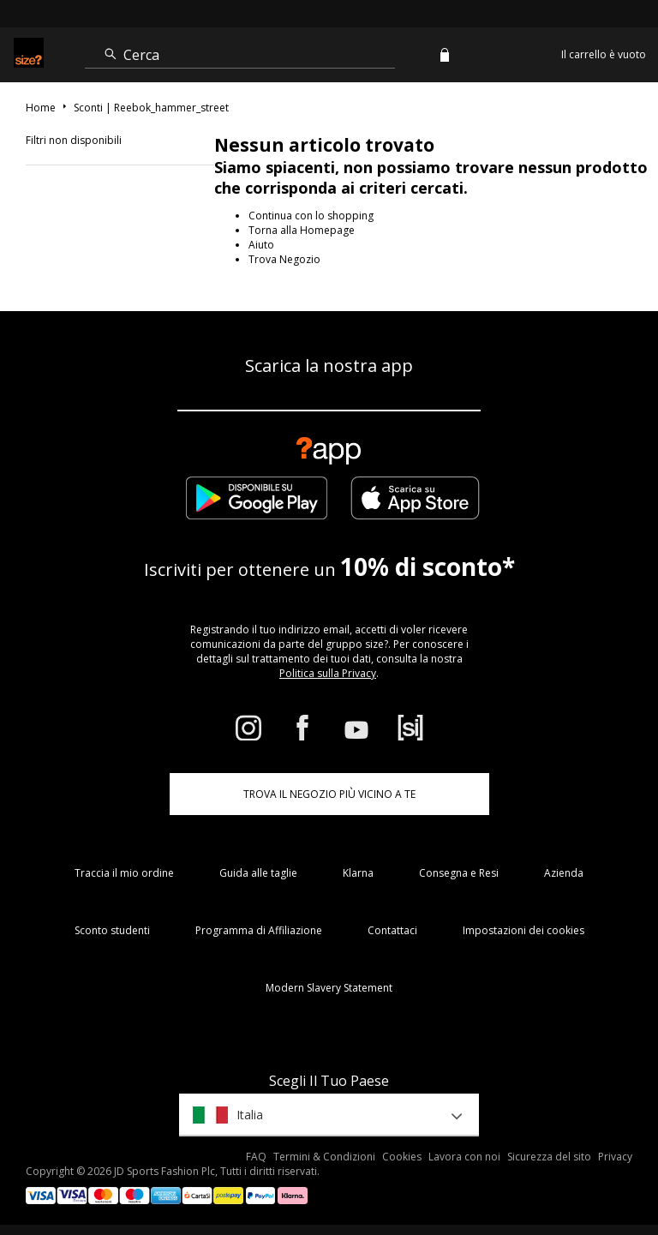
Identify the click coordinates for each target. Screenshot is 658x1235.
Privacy (615, 1156)
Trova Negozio (284, 259)
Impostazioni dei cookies (523, 930)
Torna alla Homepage (301, 230)
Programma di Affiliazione (258, 930)
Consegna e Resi (459, 873)
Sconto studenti (112, 930)
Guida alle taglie (258, 873)
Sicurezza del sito (549, 1156)
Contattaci (392, 930)
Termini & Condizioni (324, 1156)
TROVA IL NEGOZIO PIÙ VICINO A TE (329, 794)
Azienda (563, 873)
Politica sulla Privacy (327, 673)
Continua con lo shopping (311, 215)
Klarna (358, 873)
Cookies (402, 1156)
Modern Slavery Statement (329, 987)
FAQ (256, 1156)
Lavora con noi (464, 1156)
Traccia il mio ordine (124, 873)
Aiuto (261, 244)
